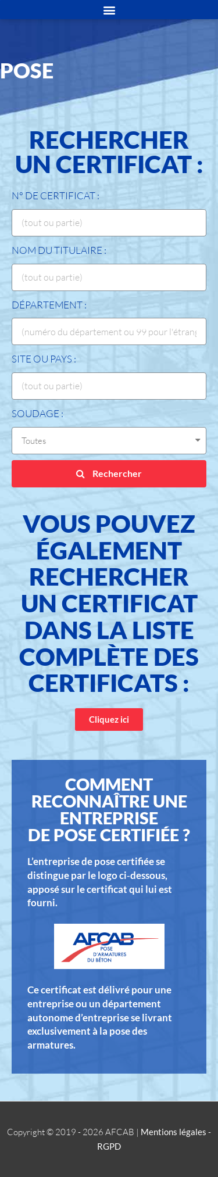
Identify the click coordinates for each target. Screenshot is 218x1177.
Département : (49, 305)
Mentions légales (173, 1131)
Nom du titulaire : (59, 250)
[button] (109, 719)
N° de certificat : (55, 195)
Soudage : (37, 413)
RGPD (109, 1146)
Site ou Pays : (44, 359)
